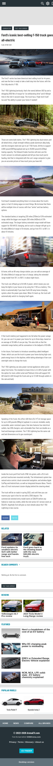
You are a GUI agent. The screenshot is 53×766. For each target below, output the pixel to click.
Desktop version (26, 762)
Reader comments (11, 564)
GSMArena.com (34, 737)
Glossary (29, 742)
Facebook (5, 518)
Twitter (14, 518)
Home (5, 723)
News (16, 723)
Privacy (12, 742)
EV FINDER (26, 751)
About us (39, 742)
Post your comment (21, 28)
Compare (28, 723)
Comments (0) (7, 28)
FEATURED (5, 624)
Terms (21, 742)
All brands (44, 723)
